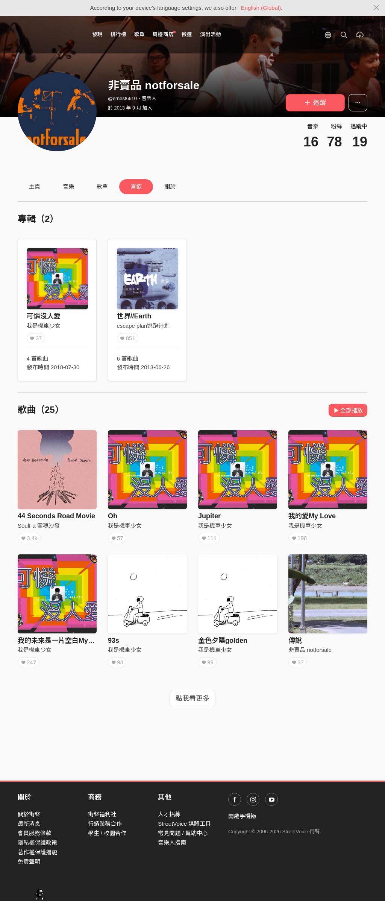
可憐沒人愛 (44, 316)
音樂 (68, 186)
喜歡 (136, 186)
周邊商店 (164, 34)
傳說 (295, 640)
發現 (97, 34)
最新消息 (29, 823)
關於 (170, 186)
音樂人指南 (172, 842)
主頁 (34, 186)
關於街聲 (29, 814)
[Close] (376, 7)
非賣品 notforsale (310, 650)
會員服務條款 (35, 833)
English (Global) (261, 8)
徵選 (187, 34)
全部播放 (348, 410)
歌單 (139, 34)
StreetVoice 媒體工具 (184, 823)
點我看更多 (192, 698)
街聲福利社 (102, 814)
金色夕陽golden (222, 640)
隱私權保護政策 (37, 842)
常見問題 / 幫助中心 (183, 833)
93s (113, 640)
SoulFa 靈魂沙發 (39, 525)
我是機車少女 (44, 326)
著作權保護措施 (37, 852)
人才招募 (169, 814)
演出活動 (210, 34)
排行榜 (118, 34)
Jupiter (209, 516)
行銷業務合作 (105, 823)
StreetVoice (49, 34)
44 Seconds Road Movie (56, 516)
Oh (112, 516)
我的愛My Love (312, 516)
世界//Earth (134, 316)
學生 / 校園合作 (107, 833)
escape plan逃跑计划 (143, 326)
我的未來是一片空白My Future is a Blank (81, 640)
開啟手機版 (242, 816)
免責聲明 (29, 861)
